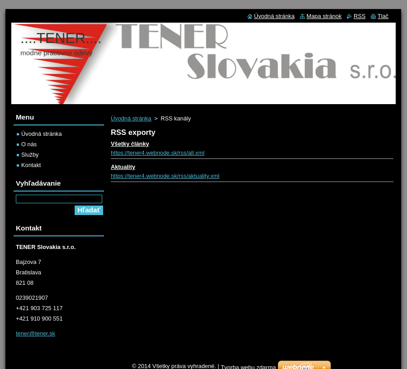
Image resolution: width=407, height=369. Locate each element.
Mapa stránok (324, 16)
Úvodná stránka (131, 118)
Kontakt (31, 165)
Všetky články (130, 143)
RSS (359, 16)
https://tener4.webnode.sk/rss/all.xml (157, 152)
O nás (29, 144)
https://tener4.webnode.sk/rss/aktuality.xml (165, 176)
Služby (29, 154)
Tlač (383, 16)
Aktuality (123, 166)
